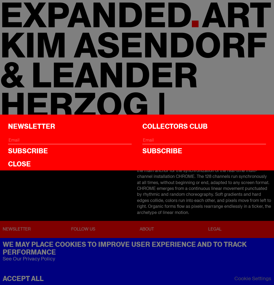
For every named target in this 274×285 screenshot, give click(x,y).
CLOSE (19, 164)
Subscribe (28, 151)
